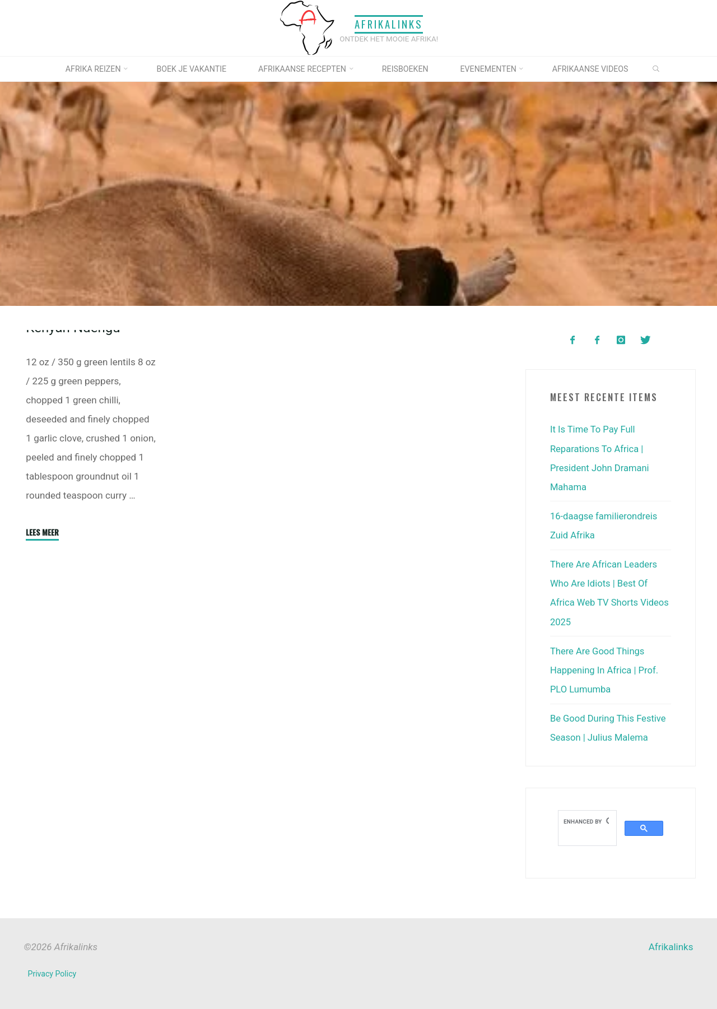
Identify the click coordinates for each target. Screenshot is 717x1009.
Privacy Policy (52, 972)
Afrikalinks (389, 24)
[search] (586, 820)
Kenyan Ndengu (74, 407)
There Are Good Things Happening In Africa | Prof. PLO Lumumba (605, 669)
